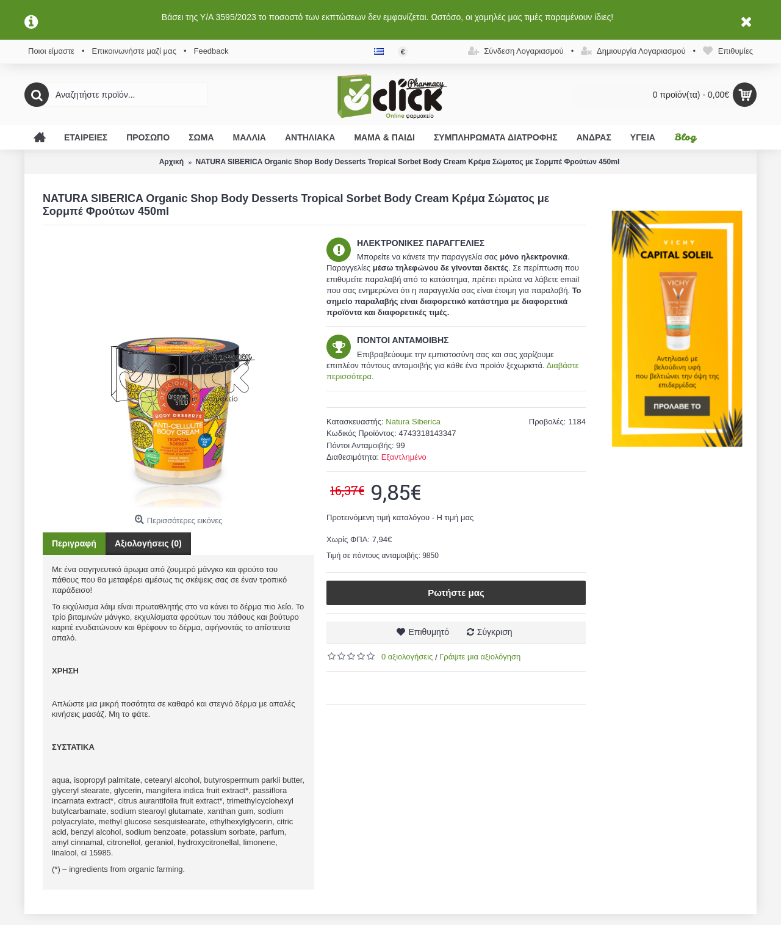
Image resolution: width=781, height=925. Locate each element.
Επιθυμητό (428, 632)
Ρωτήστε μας (456, 592)
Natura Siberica (413, 421)
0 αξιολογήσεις (407, 656)
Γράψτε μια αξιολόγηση (479, 656)
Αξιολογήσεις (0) (148, 543)
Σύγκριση (495, 632)
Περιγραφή (74, 543)
